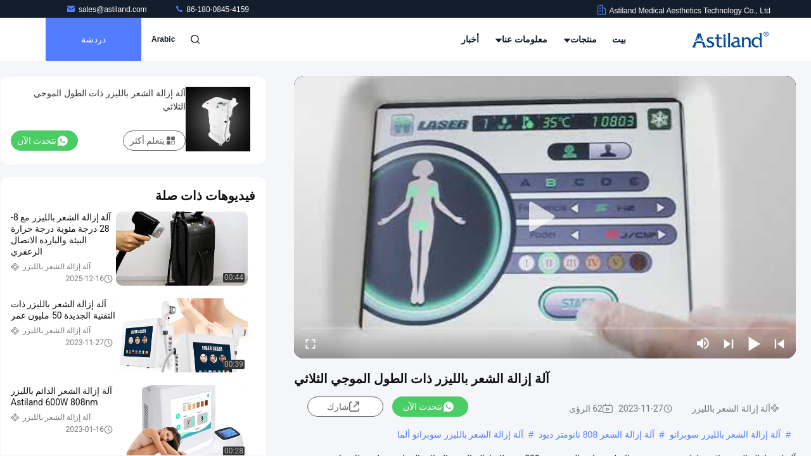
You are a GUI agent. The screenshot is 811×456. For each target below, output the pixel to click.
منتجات (580, 39)
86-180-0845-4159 (211, 9)
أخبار (470, 39)
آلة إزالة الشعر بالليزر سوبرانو (725, 434)
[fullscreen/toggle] (310, 343)
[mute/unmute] (703, 343)
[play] (545, 217)
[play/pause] (754, 343)
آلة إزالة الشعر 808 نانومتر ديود (597, 434)
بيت (619, 39)
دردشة (93, 39)
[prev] (779, 343)
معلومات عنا (521, 39)
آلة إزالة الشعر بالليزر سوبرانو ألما (460, 434)
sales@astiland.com (107, 9)
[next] (728, 343)
